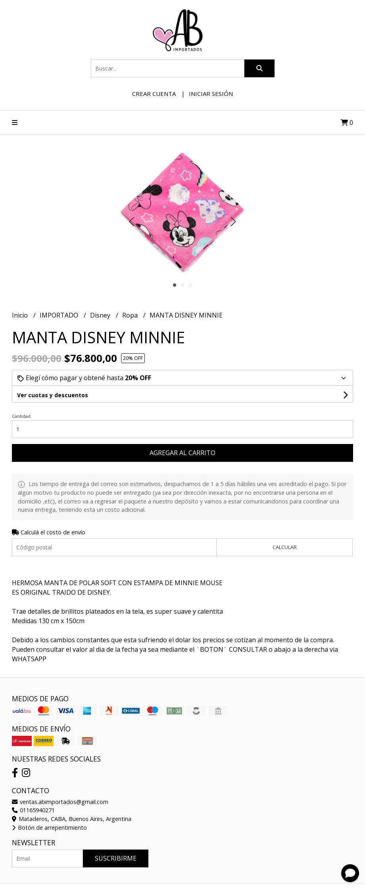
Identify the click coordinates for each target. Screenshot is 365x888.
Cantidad (21, 416)
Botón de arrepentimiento (49, 827)
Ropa (130, 315)
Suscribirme (115, 858)
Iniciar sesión (211, 94)
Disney (101, 315)
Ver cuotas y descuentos (52, 395)
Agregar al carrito (182, 452)
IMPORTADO (60, 315)
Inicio (20, 315)
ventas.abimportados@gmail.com (60, 802)
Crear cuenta (154, 94)
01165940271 (33, 810)
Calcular (285, 547)
